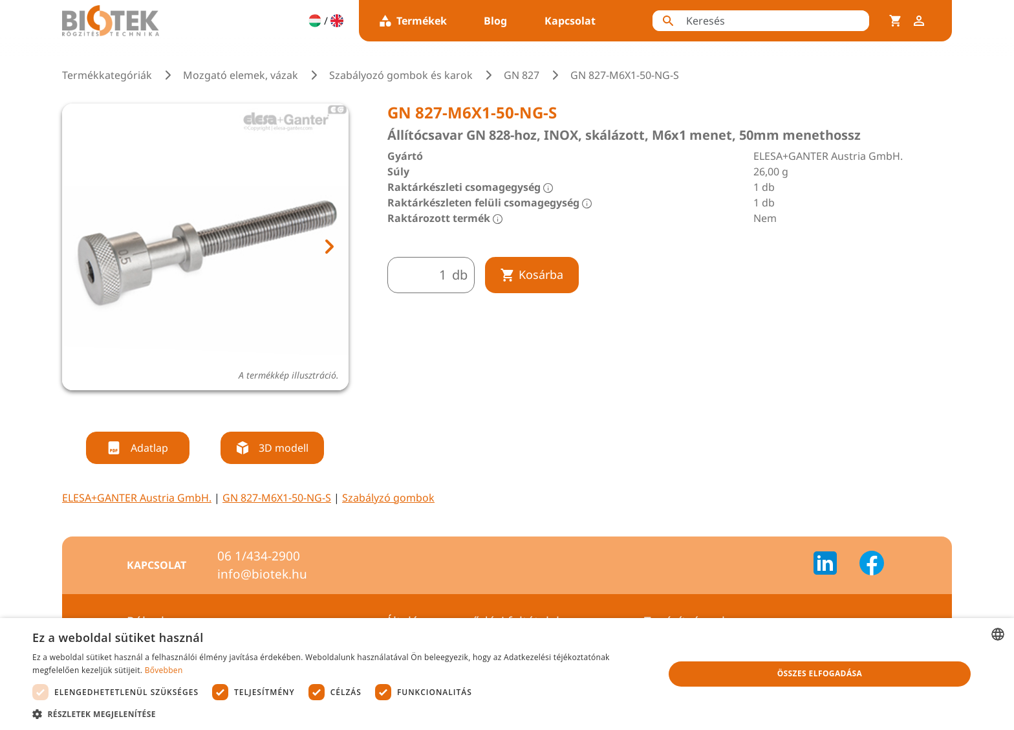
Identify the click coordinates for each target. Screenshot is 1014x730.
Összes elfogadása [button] (820, 673)
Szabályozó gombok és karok (401, 75)
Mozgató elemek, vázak (240, 75)
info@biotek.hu (262, 574)
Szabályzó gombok (388, 498)
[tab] (193, 407)
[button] (338, 713)
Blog (495, 21)
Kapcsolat (570, 21)
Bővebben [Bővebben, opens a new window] (164, 670)
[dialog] (507, 674)
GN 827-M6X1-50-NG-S (276, 498)
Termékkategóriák (107, 75)
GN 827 (521, 75)
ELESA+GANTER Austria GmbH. (136, 498)
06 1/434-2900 (258, 556)
